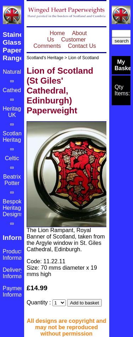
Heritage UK (13, 112)
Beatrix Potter (12, 180)
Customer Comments (59, 42)
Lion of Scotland (83, 57)
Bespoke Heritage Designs (14, 207)
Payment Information (17, 291)
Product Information (17, 254)
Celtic (12, 158)
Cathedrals (16, 90)
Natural (12, 72)
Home (57, 33)
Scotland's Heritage (45, 57)
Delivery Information (17, 273)
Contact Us (82, 46)
